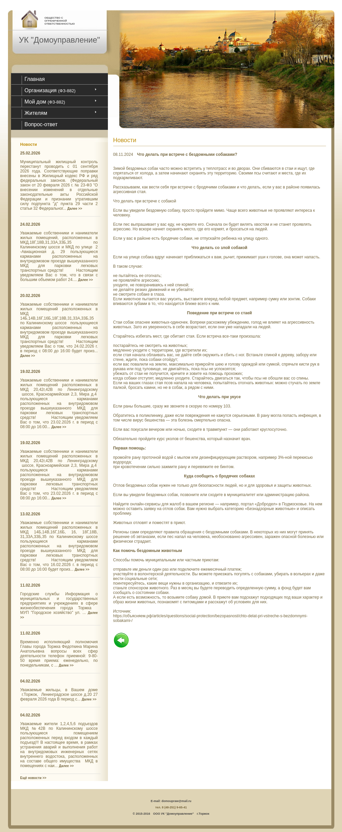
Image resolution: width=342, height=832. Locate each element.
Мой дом (45, 102)
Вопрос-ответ (41, 124)
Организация (50, 90)
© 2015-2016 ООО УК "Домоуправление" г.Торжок (171, 813)
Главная (35, 79)
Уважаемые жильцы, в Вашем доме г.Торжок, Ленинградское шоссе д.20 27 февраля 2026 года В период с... (59, 694)
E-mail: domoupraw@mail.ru (171, 801)
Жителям (36, 113)
